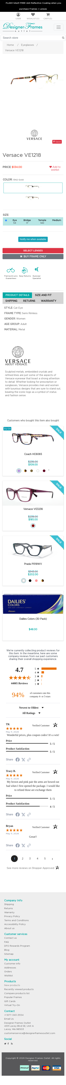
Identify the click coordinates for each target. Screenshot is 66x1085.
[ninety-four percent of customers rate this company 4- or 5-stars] (33, 695)
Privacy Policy (12, 916)
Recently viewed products (19, 989)
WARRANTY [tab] (48, 301)
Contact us (10, 938)
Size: (6, 215)
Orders (8, 971)
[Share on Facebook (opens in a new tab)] (18, 760)
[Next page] (52, 858)
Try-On (7, 428)
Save (57, 142)
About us (9, 928)
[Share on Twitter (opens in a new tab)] (23, 759)
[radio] (47, 669)
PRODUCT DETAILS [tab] (17, 295)
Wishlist (8, 975)
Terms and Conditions (16, 920)
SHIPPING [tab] (11, 301)
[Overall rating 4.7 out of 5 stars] (19, 677)
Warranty (9, 912)
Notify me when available (33, 239)
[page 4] (37, 858)
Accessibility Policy (15, 924)
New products (12, 985)
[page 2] (22, 858)
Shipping (9, 904)
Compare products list (17, 993)
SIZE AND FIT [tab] (43, 295)
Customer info (12, 963)
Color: (7, 179)
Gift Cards (10, 1001)
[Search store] (33, 38)
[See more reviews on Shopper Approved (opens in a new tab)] (29, 760)
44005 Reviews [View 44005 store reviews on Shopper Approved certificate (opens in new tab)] (22, 683)
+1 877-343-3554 (14, 1015)
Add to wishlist (55, 168)
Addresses (10, 967)
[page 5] (45, 858)
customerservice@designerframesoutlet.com (29, 1033)
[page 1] (14, 858)
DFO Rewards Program (17, 946)
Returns (8, 908)
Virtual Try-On (12, 1005)
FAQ (6, 942)
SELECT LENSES (33, 250)
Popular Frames (13, 997)
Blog (6, 950)
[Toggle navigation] (58, 27)
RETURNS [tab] (29, 301)
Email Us (9, 1019)
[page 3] (30, 858)
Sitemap (9, 954)
